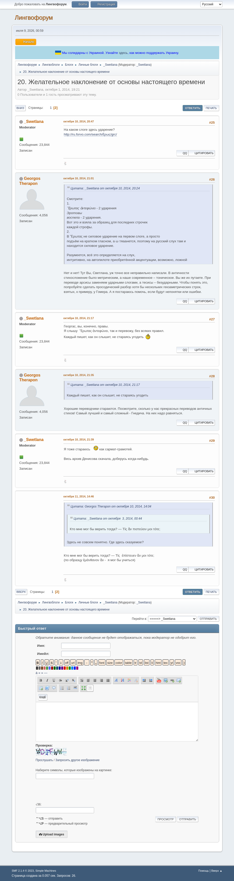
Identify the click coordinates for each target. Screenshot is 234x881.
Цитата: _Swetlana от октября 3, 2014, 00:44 (108, 518)
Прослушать (44, 760)
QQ (182, 153)
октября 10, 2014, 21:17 (78, 318)
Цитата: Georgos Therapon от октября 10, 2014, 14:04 (111, 506)
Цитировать (202, 153)
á (36, 673)
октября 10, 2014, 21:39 (78, 439)
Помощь (203, 870)
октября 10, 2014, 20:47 (78, 121)
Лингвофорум (34, 17)
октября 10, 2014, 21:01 (78, 178)
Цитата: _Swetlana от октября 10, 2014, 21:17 (105, 385)
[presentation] (74, 791)
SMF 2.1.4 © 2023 (23, 870)
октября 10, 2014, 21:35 (78, 375)
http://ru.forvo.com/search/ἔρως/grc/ (90, 134)
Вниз (20, 108)
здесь (123, 53)
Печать (211, 108)
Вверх (21, 591)
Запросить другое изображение (77, 760)
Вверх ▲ (216, 870)
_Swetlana (143, 64)
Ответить (192, 108)
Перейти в (139, 618)
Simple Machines (45, 870)
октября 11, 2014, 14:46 (78, 496)
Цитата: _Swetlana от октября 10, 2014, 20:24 (105, 188)
